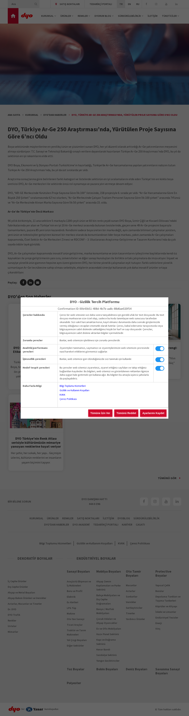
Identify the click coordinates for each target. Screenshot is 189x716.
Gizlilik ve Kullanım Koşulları (74, 390)
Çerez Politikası (68, 399)
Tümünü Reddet (126, 413)
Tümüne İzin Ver (100, 413)
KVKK (62, 394)
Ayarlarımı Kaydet (153, 413)
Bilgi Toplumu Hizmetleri (73, 385)
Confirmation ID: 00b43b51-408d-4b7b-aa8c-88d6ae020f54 (94, 308)
